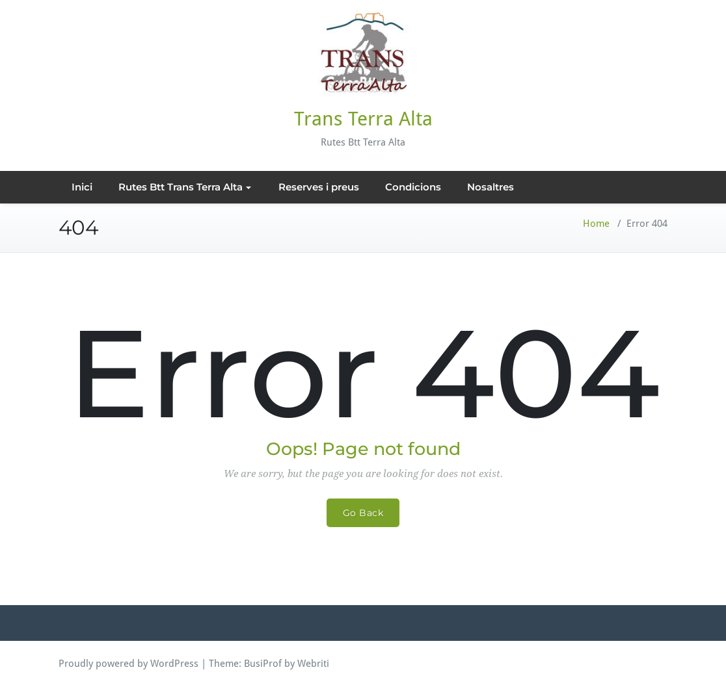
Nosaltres (490, 187)
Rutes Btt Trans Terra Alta (184, 187)
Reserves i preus (318, 187)
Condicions (413, 187)
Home (596, 223)
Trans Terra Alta (363, 118)
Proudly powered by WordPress (128, 663)
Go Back (363, 513)
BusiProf (263, 663)
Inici (82, 187)
